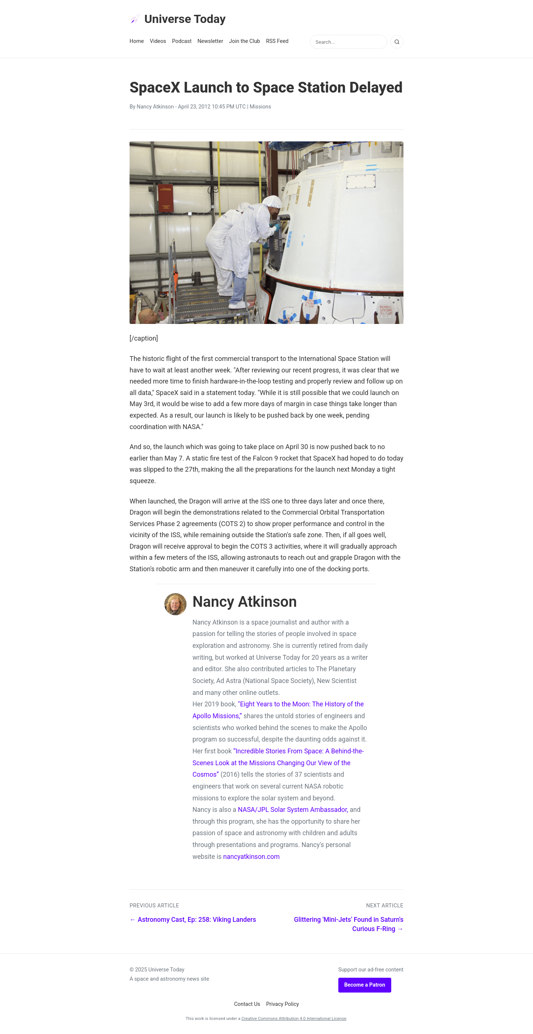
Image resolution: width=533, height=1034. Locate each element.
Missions (260, 107)
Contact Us (247, 1004)
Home (137, 41)
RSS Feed (277, 41)
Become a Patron (364, 985)
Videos (158, 41)
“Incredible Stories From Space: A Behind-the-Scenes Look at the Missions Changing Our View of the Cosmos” (278, 762)
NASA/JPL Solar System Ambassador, (293, 809)
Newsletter (210, 41)
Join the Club (244, 41)
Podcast (182, 41)
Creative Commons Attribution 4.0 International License (293, 1018)
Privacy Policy (282, 1004)
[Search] (396, 41)
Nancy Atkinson (155, 107)
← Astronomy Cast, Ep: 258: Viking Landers (193, 919)
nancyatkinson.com (251, 856)
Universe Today (178, 19)
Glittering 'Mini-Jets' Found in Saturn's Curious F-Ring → (348, 924)
